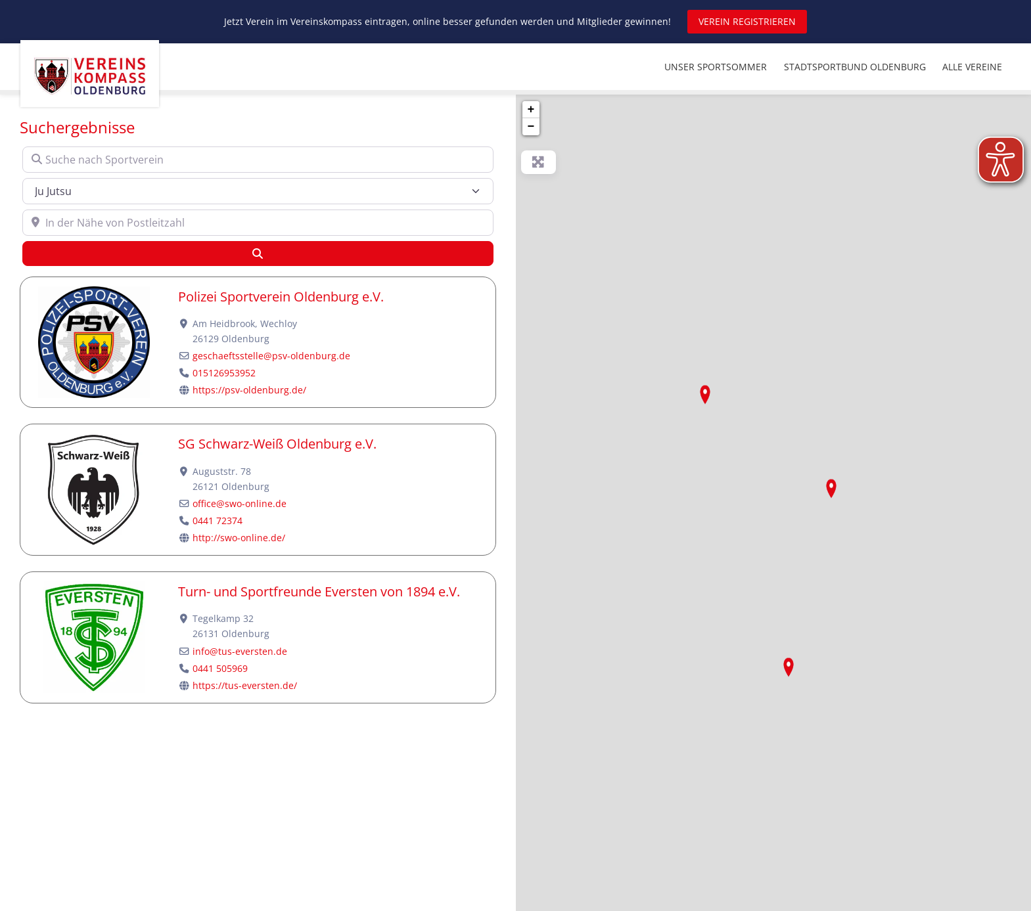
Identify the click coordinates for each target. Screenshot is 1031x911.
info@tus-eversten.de (240, 651)
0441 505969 (220, 668)
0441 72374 (217, 520)
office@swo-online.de (239, 503)
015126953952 (224, 373)
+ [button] (531, 110)
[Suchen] (257, 253)
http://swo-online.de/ (239, 537)
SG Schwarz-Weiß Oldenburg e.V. (277, 444)
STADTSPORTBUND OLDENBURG (855, 66)
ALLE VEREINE (972, 66)
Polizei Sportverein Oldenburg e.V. (281, 296)
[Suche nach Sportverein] (257, 159)
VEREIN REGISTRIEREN (747, 21)
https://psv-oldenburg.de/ (249, 390)
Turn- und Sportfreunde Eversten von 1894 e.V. (319, 591)
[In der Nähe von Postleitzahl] (257, 223)
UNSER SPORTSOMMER (715, 66)
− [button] (531, 127)
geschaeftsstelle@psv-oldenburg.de (271, 355)
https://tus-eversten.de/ (245, 685)
